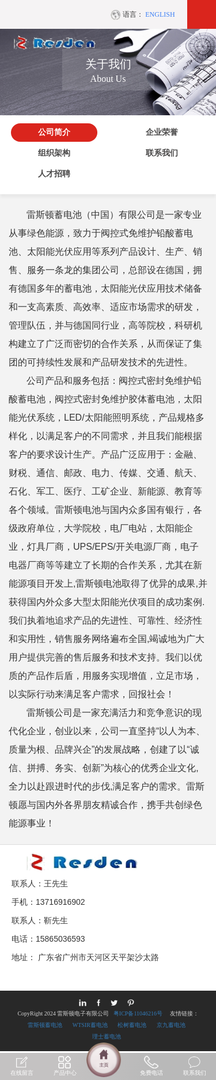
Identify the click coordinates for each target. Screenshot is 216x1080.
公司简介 (54, 132)
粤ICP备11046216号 (137, 1013)
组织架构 (54, 153)
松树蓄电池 (132, 1025)
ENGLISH (160, 14)
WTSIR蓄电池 (90, 1025)
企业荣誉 (162, 132)
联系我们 (162, 153)
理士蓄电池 (106, 1036)
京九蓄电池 (171, 1025)
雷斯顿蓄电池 (45, 1025)
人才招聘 (54, 173)
